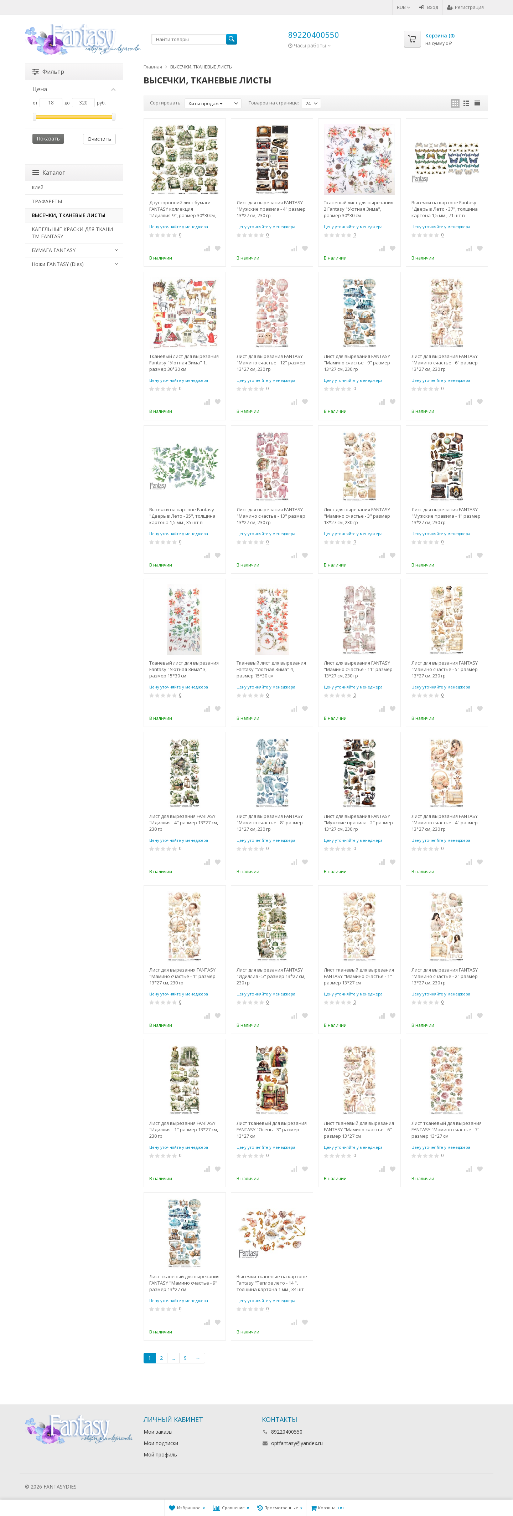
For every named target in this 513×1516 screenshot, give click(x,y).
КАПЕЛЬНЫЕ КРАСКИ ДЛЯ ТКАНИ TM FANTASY (72, 233)
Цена (74, 89)
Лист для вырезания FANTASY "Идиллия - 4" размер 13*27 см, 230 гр (183, 822)
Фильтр (48, 72)
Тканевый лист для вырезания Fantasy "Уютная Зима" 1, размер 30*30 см (184, 362)
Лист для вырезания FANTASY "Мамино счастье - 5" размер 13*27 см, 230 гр (444, 669)
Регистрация (465, 7)
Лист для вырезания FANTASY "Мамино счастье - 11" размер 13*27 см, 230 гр (358, 669)
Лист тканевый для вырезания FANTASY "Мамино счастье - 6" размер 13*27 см (359, 1129)
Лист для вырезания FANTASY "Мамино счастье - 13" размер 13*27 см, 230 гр (271, 516)
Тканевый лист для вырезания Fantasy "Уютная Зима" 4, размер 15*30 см (271, 669)
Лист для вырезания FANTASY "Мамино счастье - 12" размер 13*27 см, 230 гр (271, 362)
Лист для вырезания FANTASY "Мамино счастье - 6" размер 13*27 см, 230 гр (444, 362)
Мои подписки (161, 1443)
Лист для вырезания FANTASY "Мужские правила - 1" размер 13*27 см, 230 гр (446, 516)
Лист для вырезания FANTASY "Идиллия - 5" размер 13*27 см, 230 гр (271, 976)
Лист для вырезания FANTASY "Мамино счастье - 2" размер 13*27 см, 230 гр (444, 976)
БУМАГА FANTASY (54, 250)
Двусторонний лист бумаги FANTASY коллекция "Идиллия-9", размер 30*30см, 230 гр (182, 209)
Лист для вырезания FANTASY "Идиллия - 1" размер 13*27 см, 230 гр (183, 1129)
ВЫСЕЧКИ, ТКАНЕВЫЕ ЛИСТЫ (68, 215)
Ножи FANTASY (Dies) (58, 264)
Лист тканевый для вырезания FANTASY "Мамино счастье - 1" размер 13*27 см (359, 976)
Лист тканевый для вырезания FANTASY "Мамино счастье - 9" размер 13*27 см (184, 1282)
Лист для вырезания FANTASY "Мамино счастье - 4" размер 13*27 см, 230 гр (444, 822)
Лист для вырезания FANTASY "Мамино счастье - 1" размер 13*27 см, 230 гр (182, 976)
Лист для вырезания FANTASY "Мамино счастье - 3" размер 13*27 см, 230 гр (357, 516)
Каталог (48, 172)
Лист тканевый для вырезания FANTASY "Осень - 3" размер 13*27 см (272, 1129)
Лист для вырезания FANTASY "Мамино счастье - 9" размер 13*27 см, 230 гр (357, 362)
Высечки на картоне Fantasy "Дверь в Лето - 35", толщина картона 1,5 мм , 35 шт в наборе (182, 516)
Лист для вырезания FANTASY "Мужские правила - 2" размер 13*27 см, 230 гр (358, 822)
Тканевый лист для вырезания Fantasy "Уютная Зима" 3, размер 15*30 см (184, 669)
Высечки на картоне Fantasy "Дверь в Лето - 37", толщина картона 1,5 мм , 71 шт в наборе (444, 209)
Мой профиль (160, 1454)
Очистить (99, 138)
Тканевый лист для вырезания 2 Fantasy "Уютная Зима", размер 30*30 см (358, 209)
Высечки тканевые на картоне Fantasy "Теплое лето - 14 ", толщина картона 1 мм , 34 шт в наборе (272, 1282)
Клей (37, 187)
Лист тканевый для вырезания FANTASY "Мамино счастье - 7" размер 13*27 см (446, 1129)
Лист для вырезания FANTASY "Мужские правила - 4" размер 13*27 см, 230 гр (271, 209)
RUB (403, 7)
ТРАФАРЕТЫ (47, 201)
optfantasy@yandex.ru (297, 1443)
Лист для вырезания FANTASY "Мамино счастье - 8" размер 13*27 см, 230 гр (270, 822)
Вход (428, 7)
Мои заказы (158, 1431)
